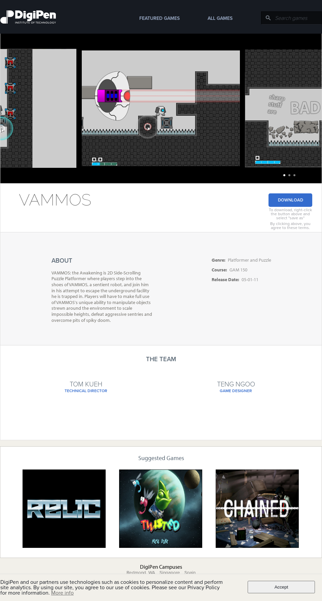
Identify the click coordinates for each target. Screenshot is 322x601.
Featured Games (159, 18)
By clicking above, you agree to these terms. (290, 225)
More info (62, 593)
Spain (189, 572)
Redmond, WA (141, 572)
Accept (281, 587)
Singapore (169, 572)
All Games (220, 18)
